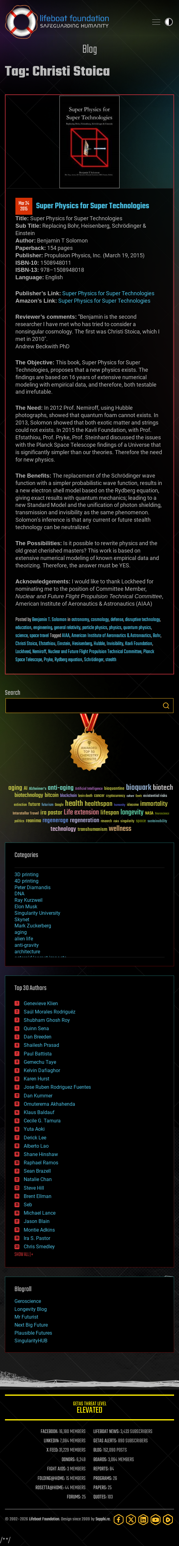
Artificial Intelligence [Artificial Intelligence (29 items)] (89, 789)
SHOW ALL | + (23, 1255)
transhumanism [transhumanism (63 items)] (92, 829)
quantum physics (137, 628)
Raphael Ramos (41, 1163)
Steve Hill (34, 1188)
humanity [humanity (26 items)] (119, 805)
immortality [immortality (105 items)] (154, 804)
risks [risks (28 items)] (116, 821)
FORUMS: (74, 1497)
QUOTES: (100, 1497)
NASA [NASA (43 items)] (149, 813)
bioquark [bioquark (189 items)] (138, 787)
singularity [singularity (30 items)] (127, 821)
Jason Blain (37, 1221)
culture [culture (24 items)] (130, 796)
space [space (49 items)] (141, 820)
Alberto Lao (36, 1146)
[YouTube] (156, 1519)
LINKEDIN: (51, 1441)
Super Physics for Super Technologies (92, 206)
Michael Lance (39, 1213)
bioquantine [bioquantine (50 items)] (114, 788)
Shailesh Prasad (41, 1045)
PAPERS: (100, 1488)
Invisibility (115, 644)
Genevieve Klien (41, 1003)
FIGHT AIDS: (56, 1469)
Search (166, 705)
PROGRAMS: (102, 1479)
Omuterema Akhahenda (49, 1104)
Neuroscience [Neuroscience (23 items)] (162, 814)
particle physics (94, 628)
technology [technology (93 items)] (63, 829)
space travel (39, 636)
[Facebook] (119, 1519)
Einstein (63, 644)
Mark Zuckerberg (32, 926)
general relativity (67, 628)
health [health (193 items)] (74, 803)
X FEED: (52, 1450)
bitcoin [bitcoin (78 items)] (52, 795)
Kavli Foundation (138, 644)
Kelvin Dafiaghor (42, 1070)
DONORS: (68, 1460)
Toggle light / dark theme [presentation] (169, 22)
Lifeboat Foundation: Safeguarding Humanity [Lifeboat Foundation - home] (74, 22)
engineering (42, 628)
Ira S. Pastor (37, 1238)
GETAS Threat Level (89, 1408)
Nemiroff (39, 652)
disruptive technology (142, 620)
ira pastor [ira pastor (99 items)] (51, 812)
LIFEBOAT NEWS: (106, 1432)
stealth (110, 660)
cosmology (100, 620)
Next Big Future (31, 1325)
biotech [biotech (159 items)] (163, 788)
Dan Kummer (38, 1096)
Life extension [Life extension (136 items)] (81, 813)
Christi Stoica (26, 644)
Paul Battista (38, 1054)
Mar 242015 (23, 206)
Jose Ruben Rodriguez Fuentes (57, 1087)
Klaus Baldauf (39, 1112)
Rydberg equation (68, 660)
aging (20, 932)
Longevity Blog (30, 1309)
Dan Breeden (37, 1037)
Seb (28, 1205)
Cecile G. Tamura (42, 1121)
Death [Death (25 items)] (139, 796)
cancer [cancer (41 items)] (99, 796)
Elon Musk (25, 907)
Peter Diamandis (32, 887)
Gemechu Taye (40, 1062)
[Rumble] (168, 1519)
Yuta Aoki (34, 1129)
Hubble (99, 644)
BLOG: (97, 1450)
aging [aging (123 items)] (15, 788)
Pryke (48, 660)
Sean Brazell (37, 1171)
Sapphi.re (103, 1519)
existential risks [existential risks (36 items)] (155, 796)
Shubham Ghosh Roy (47, 1020)
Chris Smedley (39, 1247)
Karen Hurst (36, 1079)
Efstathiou (47, 644)
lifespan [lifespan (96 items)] (109, 812)
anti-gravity (26, 945)
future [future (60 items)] (34, 804)
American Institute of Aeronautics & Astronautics (111, 636)
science (21, 636)
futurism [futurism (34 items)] (47, 805)
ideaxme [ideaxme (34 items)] (133, 805)
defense (117, 620)
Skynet (21, 919)
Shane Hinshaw (41, 1154)
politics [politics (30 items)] (19, 821)
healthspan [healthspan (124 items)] (98, 804)
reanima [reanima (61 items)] (33, 821)
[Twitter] (131, 1519)
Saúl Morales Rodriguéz (49, 1012)
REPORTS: (101, 1469)
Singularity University (37, 913)
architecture (27, 952)
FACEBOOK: (49, 1432)
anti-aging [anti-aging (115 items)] (61, 788)
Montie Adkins (39, 1230)
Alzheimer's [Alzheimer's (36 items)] (37, 789)
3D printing (26, 874)
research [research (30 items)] (106, 821)
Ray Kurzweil (28, 900)
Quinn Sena (36, 1028)
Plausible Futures (33, 1333)
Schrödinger (94, 660)
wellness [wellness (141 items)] (120, 829)
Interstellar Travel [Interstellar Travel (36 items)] (26, 813)
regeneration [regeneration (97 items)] (84, 820)
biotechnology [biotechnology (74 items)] (28, 795)
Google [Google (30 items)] (59, 805)
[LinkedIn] (143, 1519)
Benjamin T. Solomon (49, 620)
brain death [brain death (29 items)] (85, 796)
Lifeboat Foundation (44, 1519)
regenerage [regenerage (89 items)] (55, 820)
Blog (89, 50)
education (23, 628)
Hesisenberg (82, 644)
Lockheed (23, 652)
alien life (23, 939)
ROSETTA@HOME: (49, 1488)
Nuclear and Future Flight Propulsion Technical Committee (94, 652)
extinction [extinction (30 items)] (20, 805)
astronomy (80, 620)
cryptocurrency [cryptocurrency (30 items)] (115, 796)
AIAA (66, 636)
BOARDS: (100, 1460)
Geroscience (27, 1301)
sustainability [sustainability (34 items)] (157, 821)
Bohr (157, 636)
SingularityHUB (30, 1341)
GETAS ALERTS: (105, 1441)
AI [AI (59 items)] (25, 789)
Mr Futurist (26, 1317)
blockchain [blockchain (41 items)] (68, 796)
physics (115, 628)
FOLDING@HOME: (51, 1479)
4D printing (26, 881)
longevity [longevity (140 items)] (132, 813)
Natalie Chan (38, 1179)
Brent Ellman (37, 1196)
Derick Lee (35, 1138)
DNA (19, 894)
